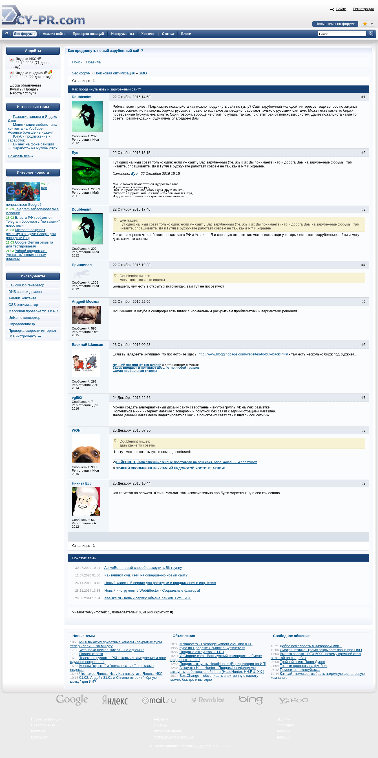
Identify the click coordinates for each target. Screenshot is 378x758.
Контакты (39, 731)
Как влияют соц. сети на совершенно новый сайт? (146, 575)
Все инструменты (22, 336)
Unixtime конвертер (24, 318)
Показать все (19, 156)
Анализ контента (22, 298)
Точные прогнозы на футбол (303, 666)
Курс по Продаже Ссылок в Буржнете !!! (212, 648)
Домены (283, 731)
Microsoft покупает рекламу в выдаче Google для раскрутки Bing (31, 234)
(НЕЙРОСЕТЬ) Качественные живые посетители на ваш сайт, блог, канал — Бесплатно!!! (186, 462)
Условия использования (174, 737)
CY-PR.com (202, 746)
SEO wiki (284, 719)
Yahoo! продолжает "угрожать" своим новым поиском (26, 255)
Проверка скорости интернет (32, 331)
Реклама (161, 719)
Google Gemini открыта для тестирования (29, 244)
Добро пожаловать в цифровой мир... (311, 646)
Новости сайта (43, 725)
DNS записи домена (25, 292)
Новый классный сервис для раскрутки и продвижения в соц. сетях (160, 583)
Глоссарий (285, 725)
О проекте (39, 737)
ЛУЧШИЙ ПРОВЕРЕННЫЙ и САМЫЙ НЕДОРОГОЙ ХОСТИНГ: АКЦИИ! (170, 468)
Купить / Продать (24, 89)
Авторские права (168, 731)
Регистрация (363, 9)
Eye (134, 174)
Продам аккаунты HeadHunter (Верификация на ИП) (223, 664)
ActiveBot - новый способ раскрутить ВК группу (143, 568)
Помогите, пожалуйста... (300, 670)
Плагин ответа (91, 654)
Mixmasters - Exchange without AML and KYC (216, 644)
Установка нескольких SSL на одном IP (111, 650)
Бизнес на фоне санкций (33, 144)
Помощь (161, 725)
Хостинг (283, 737)
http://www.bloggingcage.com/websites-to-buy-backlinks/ (243, 354)
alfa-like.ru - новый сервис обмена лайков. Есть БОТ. (148, 598)
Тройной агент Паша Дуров (302, 662)
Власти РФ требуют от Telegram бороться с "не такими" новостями (33, 221)
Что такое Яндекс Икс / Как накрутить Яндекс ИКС (121, 674)
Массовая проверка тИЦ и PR (33, 311)
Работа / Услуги (23, 93)
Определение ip (21, 324)
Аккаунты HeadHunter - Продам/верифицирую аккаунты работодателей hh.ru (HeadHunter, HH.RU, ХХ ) (217, 670)
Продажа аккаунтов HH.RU (202, 652)
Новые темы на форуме (335, 24)
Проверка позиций (46, 719)
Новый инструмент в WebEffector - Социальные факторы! (152, 591)
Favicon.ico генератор (26, 285)
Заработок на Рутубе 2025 (35, 148)
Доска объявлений (25, 85)
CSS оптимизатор (23, 305)
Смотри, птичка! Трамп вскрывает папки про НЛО (321, 650)
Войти (341, 9)
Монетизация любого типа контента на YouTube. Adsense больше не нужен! (32, 128)
